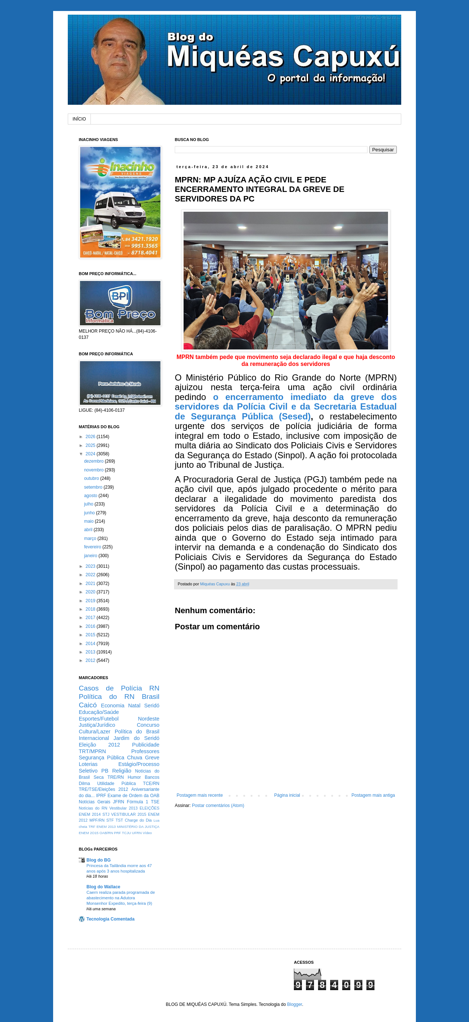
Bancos (152, 777)
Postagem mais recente (200, 795)
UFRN (137, 833)
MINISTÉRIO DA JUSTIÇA (138, 827)
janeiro (91, 555)
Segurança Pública (101, 757)
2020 (91, 592)
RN (154, 688)
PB (104, 771)
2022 (91, 574)
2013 (91, 652)
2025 (91, 445)
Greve (152, 757)
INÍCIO (79, 119)
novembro (94, 470)
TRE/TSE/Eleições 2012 (103, 789)
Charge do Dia (138, 820)
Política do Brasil (137, 731)
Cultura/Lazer (94, 731)
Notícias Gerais (94, 801)
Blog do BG (98, 860)
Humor (134, 777)
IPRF (101, 795)
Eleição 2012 (99, 745)
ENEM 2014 (90, 814)
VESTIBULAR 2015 (128, 814)
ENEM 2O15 (89, 833)
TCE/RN (151, 783)
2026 (91, 436)
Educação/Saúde (99, 712)
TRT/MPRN (92, 751)
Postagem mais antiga (373, 795)
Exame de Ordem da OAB (133, 795)
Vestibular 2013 (123, 808)
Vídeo (147, 833)
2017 (91, 617)
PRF (117, 833)
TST (119, 820)
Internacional (94, 738)
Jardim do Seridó (136, 738)
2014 (91, 643)
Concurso (148, 725)
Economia (113, 705)
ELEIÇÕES (149, 808)
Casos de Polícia (110, 688)
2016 (91, 626)
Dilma (84, 783)
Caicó (88, 705)
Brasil (150, 696)
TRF (91, 827)
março (90, 538)
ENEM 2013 (106, 827)
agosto (91, 495)
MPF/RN (96, 820)
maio (89, 521)
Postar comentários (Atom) (218, 805)
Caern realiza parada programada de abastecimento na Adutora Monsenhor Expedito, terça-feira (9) (120, 898)
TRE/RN (115, 777)
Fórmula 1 (137, 801)
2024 (91, 453)
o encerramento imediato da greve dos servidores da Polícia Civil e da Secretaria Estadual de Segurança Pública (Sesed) (286, 406)
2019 (91, 600)
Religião (121, 771)
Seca (98, 777)
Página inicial (287, 795)
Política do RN (106, 696)
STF (110, 820)
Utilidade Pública (116, 783)
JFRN (118, 801)
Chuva (135, 757)
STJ (105, 814)
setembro (93, 487)
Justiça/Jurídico (97, 725)
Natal (134, 705)
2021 (91, 583)
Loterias (88, 764)
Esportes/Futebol (99, 719)
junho (90, 512)
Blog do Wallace (103, 886)
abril (88, 529)
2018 (91, 609)
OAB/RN (106, 833)
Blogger (294, 1004)
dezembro (94, 461)
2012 (91, 660)
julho (89, 504)
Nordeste (148, 719)
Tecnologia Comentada (110, 919)
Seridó (151, 705)
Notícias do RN (93, 808)
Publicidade (145, 745)
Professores (145, 751)
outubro (92, 478)
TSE (155, 801)
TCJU (126, 833)
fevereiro (93, 546)
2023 (91, 566)
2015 (91, 634)
